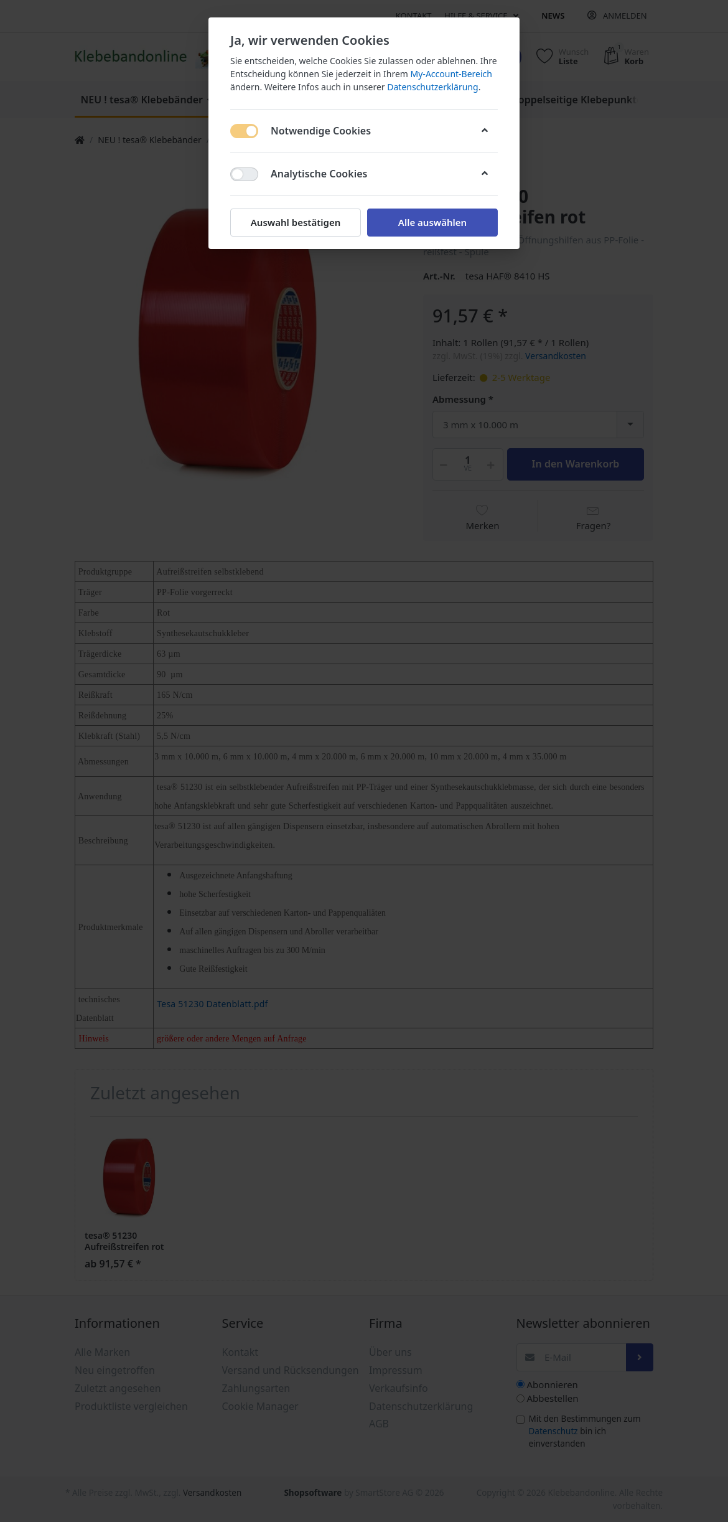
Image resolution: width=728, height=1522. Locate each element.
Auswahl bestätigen (295, 222)
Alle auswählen (432, 222)
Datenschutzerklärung (432, 87)
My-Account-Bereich (451, 74)
